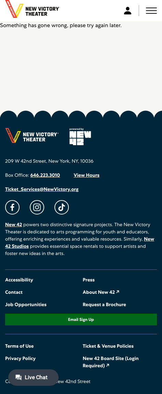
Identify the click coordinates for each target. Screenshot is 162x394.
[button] (151, 10)
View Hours (86, 175)
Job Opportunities (26, 305)
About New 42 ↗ (101, 292)
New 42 (13, 225)
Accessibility (19, 280)
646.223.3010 (45, 175)
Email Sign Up (81, 319)
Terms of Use (19, 346)
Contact (14, 292)
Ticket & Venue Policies (108, 346)
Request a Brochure (104, 305)
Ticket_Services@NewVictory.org (41, 189)
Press (89, 280)
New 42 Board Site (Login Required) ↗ (111, 362)
